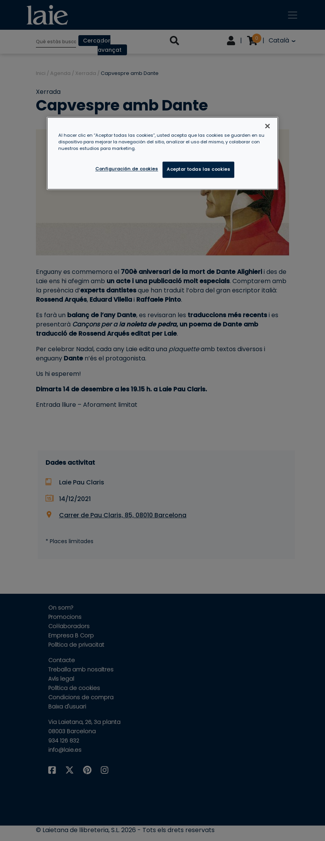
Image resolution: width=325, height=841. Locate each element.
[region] (162, 153)
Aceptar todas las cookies (198, 169)
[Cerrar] (267, 125)
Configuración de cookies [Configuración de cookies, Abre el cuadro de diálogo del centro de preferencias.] (126, 169)
